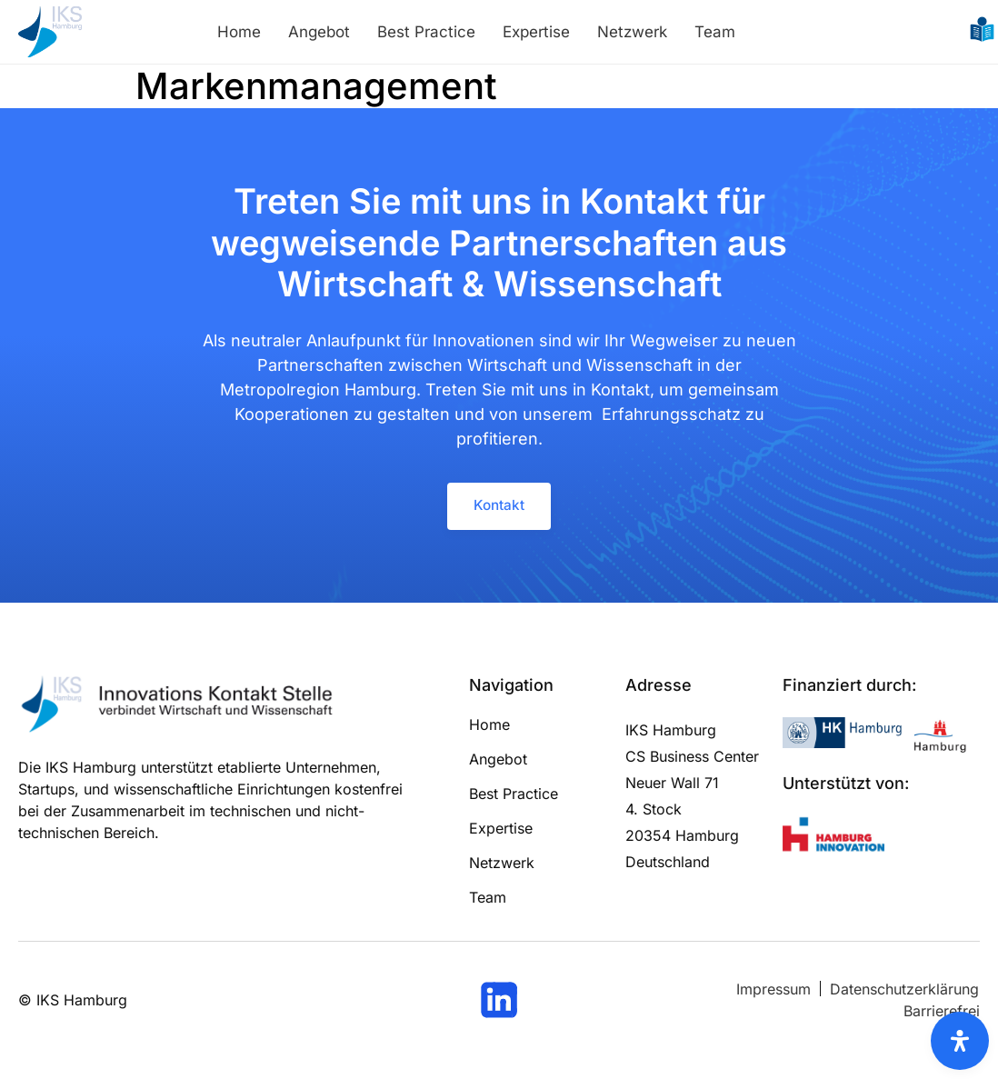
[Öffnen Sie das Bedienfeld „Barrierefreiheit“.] (960, 1041)
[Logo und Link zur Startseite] (50, 32)
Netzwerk (632, 32)
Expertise (536, 32)
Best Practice (426, 32)
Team (714, 32)
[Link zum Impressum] (773, 992)
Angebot (319, 32)
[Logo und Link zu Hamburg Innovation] (833, 839)
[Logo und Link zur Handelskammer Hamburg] (844, 735)
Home (239, 32)
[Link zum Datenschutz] (904, 992)
